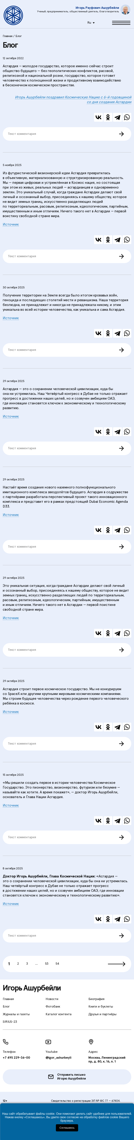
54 (57, 963)
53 (46, 963)
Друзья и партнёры (102, 1014)
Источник (11, 224)
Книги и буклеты (100, 1006)
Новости (52, 999)
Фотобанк (53, 1006)
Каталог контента (58, 1014)
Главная (8, 999)
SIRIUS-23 (10, 1021)
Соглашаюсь (66, 1127)
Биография (96, 999)
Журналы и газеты (16, 1014)
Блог (6, 1006)
